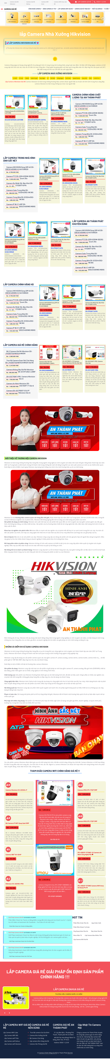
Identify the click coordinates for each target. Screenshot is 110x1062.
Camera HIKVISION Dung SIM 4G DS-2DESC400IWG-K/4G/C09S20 (88, 106)
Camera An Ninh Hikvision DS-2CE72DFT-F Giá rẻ (19, 385)
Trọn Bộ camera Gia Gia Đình (38, 1033)
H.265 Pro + (97, 78)
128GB (27, 78)
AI (47, 78)
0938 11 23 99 (101, 2)
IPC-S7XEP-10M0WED (55, 896)
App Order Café (96, 923)
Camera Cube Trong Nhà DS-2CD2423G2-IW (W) (88, 128)
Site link (70, 1053)
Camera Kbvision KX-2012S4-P (16, 790)
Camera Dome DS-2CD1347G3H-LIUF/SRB (15, 112)
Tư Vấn (106, 9)
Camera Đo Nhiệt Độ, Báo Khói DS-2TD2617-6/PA (88, 121)
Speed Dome (76, 78)
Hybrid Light (34, 78)
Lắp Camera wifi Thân (11, 1038)
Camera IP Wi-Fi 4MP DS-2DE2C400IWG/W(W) (59, 113)
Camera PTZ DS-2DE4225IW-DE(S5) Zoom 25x (88, 114)
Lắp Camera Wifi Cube (10, 1033)
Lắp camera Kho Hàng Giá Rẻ (38, 1041)
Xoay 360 (84, 78)
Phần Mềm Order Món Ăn (80, 923)
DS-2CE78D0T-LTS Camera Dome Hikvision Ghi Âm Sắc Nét (72, 362)
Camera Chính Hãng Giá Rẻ (48, 1053)
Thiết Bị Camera (97, 9)
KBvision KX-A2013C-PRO (14, 884)
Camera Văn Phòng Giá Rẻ (37, 1044)
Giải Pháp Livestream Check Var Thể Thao (20, 956)
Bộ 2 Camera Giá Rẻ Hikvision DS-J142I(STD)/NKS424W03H (18, 354)
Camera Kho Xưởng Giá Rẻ (37, 1035)
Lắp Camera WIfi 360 (10, 1035)
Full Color (68, 78)
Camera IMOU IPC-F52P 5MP (87, 790)
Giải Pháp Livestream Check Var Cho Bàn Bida (21, 941)
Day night (42, 78)
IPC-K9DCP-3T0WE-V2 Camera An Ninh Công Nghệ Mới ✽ (90, 853)
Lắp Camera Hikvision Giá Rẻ (15, 82)
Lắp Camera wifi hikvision (12, 1044)
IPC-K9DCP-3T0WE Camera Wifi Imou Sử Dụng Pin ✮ (91, 887)
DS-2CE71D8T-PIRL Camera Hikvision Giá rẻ (20, 378)
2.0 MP (15, 78)
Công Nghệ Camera (34, 9)
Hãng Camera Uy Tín (49, 9)
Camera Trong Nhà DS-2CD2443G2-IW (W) (88, 135)
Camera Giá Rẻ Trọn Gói (82, 9)
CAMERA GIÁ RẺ (9, 9)
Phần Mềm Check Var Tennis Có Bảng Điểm (20, 926)
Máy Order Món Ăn (96, 931)
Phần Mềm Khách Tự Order (81, 927)
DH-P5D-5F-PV (55, 839)
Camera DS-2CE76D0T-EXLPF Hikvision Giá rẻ (17, 392)
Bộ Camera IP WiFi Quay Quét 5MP (17, 823)
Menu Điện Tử (77, 935)
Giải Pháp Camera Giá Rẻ (16, 917)
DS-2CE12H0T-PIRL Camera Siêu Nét (93, 362)
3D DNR (53, 78)
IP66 (90, 78)
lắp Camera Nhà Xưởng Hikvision (55, 73)
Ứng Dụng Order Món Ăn (80, 931)
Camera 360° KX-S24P (13, 855)
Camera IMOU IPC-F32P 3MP (87, 821)
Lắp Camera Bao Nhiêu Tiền (93, 935)
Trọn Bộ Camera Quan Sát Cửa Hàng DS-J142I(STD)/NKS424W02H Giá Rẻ (19, 363)
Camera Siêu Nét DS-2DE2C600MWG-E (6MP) (46, 362)
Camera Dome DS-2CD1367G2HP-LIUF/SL (35, 112)
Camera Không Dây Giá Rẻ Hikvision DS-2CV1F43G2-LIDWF (20, 371)
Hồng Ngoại (60, 78)
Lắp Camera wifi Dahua (11, 1041)
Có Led (21, 78)
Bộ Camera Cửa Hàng (36, 1038)
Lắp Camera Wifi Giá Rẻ (65, 9)
